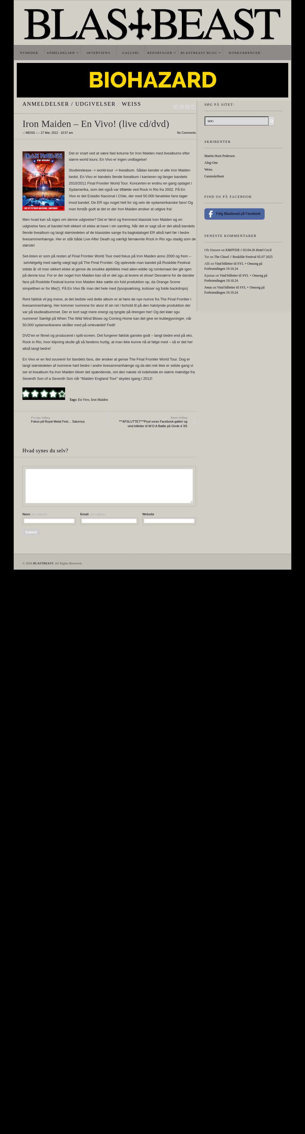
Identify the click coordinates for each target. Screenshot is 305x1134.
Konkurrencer (245, 52)
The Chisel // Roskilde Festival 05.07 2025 (243, 257)
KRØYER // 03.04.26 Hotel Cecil (248, 250)
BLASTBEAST (43, 563)
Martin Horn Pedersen (219, 156)
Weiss (131, 104)
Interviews (99, 52)
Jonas (208, 287)
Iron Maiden (99, 400)
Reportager (159, 52)
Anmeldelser (61, 52)
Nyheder (29, 52)
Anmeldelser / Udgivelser (69, 104)
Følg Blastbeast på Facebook (234, 214)
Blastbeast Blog (198, 52)
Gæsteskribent (214, 176)
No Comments (186, 132)
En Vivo (83, 400)
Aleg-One (211, 163)
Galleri (130, 52)
